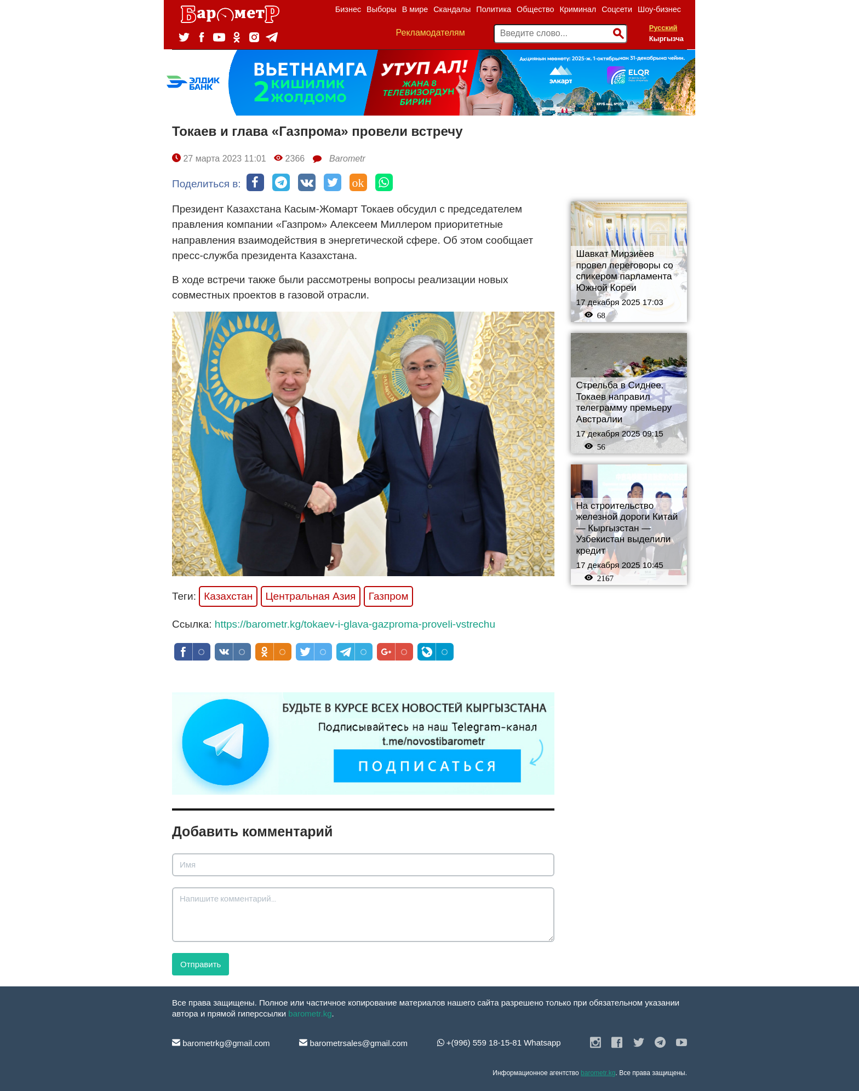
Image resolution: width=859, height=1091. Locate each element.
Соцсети (617, 9)
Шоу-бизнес (659, 9)
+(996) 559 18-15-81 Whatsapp (499, 1042)
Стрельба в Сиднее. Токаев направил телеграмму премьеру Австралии (624, 402)
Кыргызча (666, 39)
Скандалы (452, 9)
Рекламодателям (430, 32)
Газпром (389, 596)
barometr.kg (309, 1013)
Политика (493, 9)
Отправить (200, 964)
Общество (535, 9)
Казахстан (228, 596)
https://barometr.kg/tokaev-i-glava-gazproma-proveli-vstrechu (355, 624)
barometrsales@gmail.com (353, 1043)
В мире (415, 9)
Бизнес (348, 9)
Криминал (577, 9)
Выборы (381, 9)
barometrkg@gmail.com (221, 1043)
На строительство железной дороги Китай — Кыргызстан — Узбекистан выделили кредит (627, 528)
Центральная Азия (311, 596)
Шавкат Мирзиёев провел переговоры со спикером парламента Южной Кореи (624, 271)
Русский (663, 28)
